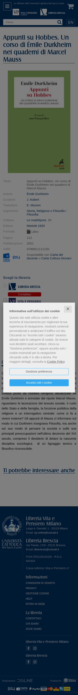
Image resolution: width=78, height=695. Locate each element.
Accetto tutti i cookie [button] (39, 382)
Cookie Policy (55, 361)
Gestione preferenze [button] (39, 371)
